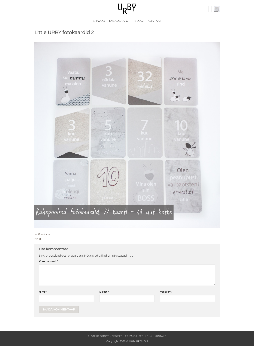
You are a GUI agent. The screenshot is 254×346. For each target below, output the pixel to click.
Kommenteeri (48, 261)
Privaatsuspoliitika (138, 336)
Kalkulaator (120, 20)
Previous (42, 234)
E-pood (99, 20)
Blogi (139, 20)
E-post (104, 291)
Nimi (42, 291)
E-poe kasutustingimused (105, 336)
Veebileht (165, 291)
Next (39, 239)
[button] (217, 9)
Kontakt (154, 20)
